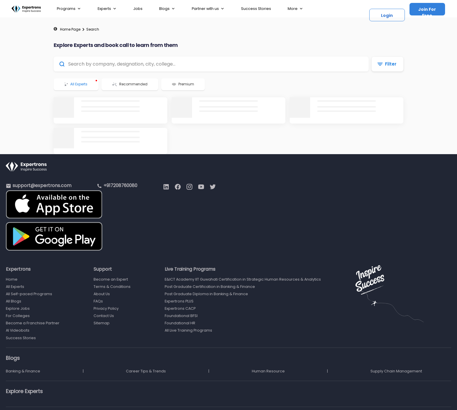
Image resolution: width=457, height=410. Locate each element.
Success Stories (256, 8)
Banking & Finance (23, 371)
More (295, 8)
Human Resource (268, 371)
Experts (107, 8)
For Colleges (18, 315)
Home (11, 279)
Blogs (167, 8)
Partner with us (208, 8)
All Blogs (13, 301)
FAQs (98, 301)
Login (387, 15)
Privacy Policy (106, 308)
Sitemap (102, 323)
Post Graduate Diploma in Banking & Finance (206, 293)
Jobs (138, 8)
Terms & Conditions (112, 286)
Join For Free (427, 10)
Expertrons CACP (180, 308)
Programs (69, 8)
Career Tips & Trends (146, 371)
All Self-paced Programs (29, 293)
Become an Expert (111, 279)
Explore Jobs (18, 308)
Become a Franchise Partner (32, 323)
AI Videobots (17, 330)
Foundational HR (180, 323)
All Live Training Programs (188, 330)
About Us (102, 293)
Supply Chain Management (396, 371)
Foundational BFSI (181, 315)
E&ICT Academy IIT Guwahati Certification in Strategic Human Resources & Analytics (243, 279)
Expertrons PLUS (179, 301)
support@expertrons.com (42, 185)
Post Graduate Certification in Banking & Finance (210, 286)
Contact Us (104, 315)
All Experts (15, 286)
